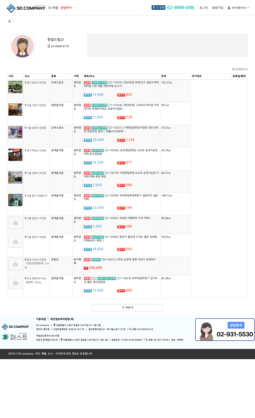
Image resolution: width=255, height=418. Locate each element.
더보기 (127, 307)
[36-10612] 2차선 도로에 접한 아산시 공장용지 (129, 259)
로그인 (203, 8)
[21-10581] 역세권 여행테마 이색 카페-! (128, 218)
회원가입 (217, 8)
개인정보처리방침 (60, 319)
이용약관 (41, 319)
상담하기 (66, 8)
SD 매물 (53, 8)
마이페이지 (238, 8)
